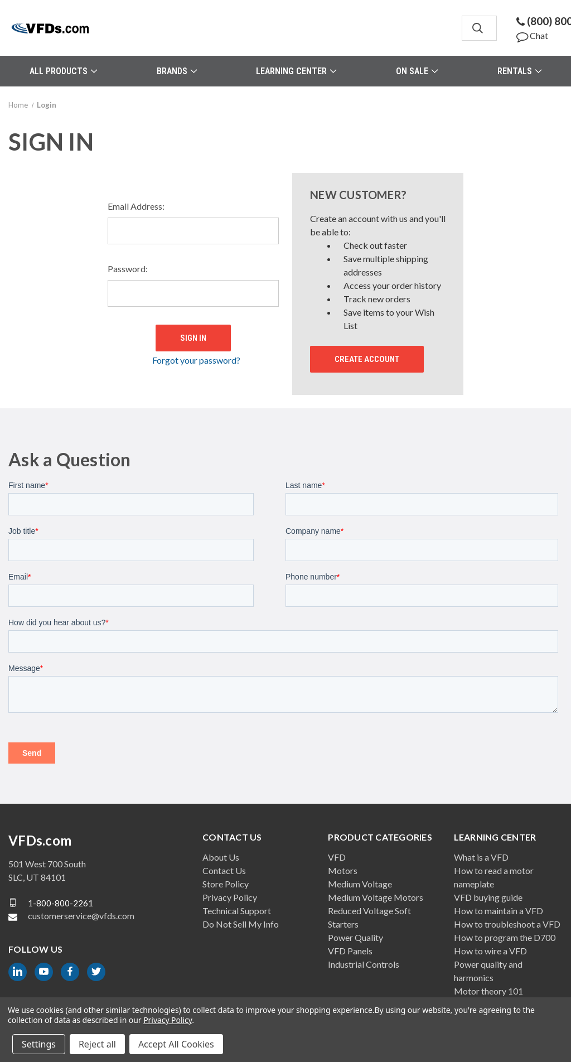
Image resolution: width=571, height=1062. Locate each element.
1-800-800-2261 (60, 902)
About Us (220, 857)
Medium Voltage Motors (375, 897)
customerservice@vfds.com (81, 915)
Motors (342, 870)
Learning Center (296, 71)
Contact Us (224, 870)
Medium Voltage (360, 883)
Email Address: (136, 206)
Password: (128, 268)
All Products (63, 71)
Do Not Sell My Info (240, 924)
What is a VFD (481, 857)
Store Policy (225, 883)
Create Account (367, 359)
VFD (337, 857)
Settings (39, 1044)
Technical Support (236, 910)
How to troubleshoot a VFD (507, 924)
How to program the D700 (504, 937)
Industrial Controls (363, 964)
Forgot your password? (196, 358)
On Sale (417, 71)
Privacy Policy (229, 897)
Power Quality (355, 937)
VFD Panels (350, 950)
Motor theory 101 (488, 991)
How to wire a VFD (490, 950)
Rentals (519, 71)
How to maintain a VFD (498, 910)
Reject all (97, 1044)
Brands (177, 71)
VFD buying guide (488, 897)
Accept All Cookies (176, 1044)
